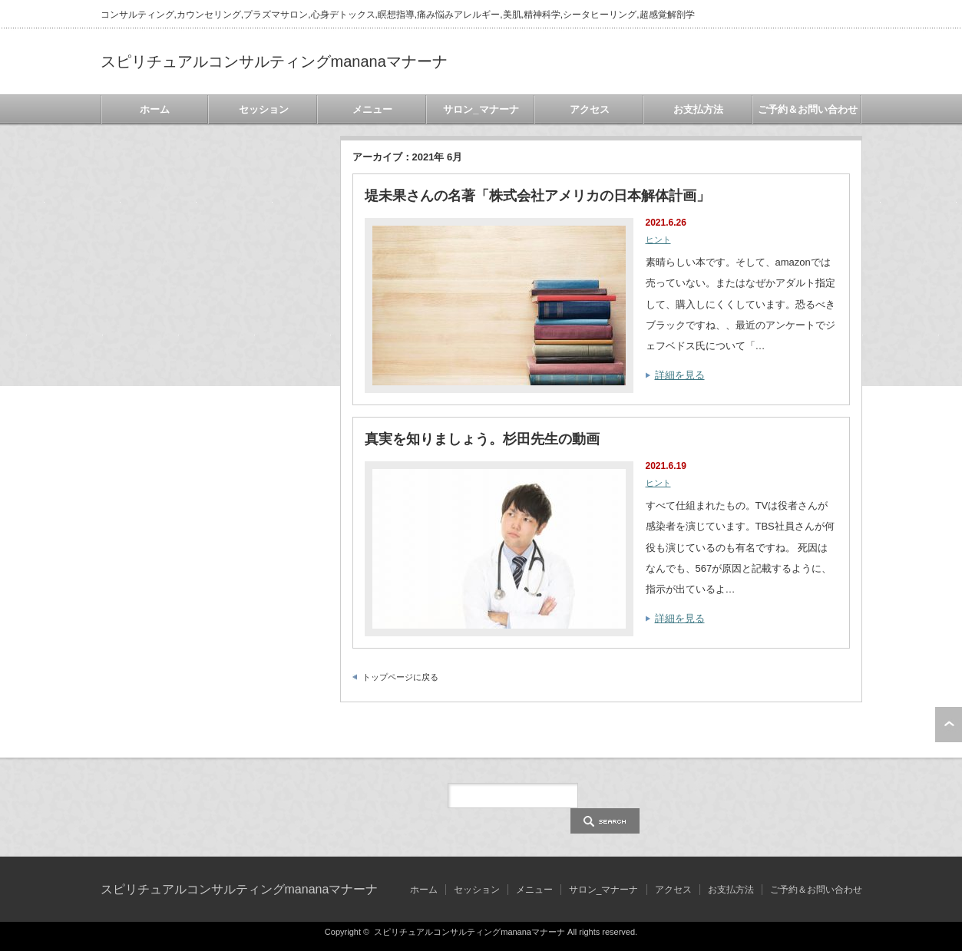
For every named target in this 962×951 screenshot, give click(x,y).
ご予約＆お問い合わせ (808, 109)
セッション (264, 109)
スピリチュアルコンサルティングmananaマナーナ (274, 61)
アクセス (590, 109)
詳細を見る (680, 375)
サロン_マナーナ (480, 109)
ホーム (155, 109)
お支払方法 (698, 109)
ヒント (658, 239)
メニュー (372, 109)
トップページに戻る (400, 677)
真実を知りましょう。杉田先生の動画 (482, 439)
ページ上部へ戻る (948, 724)
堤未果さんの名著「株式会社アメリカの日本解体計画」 (537, 195)
